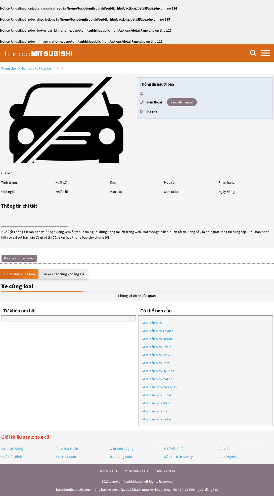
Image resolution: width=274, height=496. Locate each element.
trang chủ (107, 470)
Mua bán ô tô (152, 322)
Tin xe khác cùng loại (19, 274)
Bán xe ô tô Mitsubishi (38, 68)
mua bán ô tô (136, 470)
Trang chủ (8, 68)
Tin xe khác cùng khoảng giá (63, 274)
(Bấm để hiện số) (181, 102)
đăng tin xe (166, 470)
